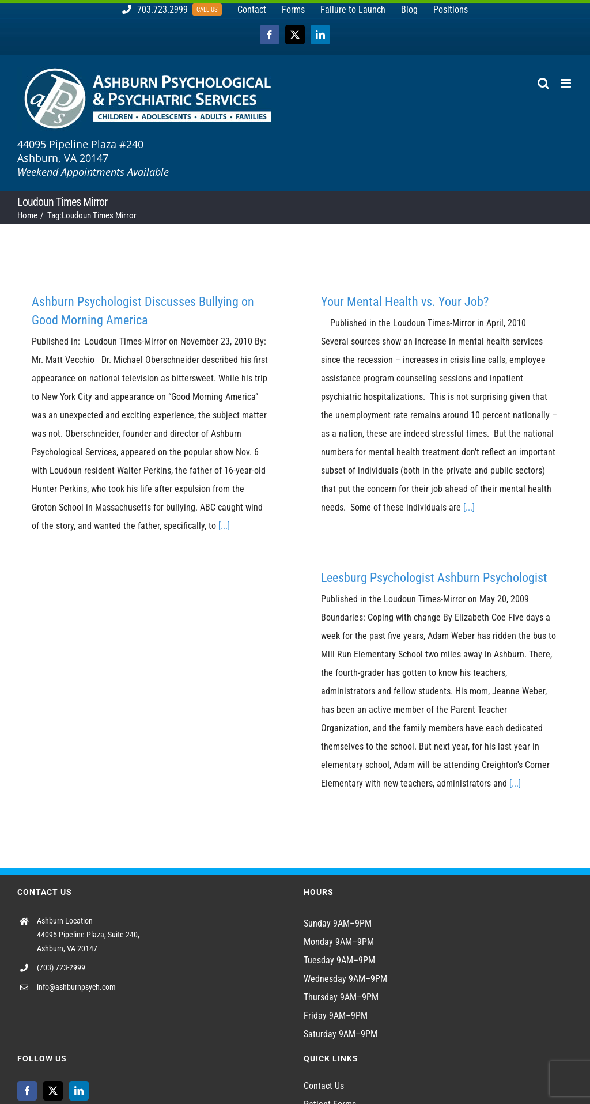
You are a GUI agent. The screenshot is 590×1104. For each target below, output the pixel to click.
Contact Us (324, 1085)
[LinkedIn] (79, 1091)
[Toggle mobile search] (543, 83)
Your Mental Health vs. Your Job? (405, 301)
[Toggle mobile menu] (567, 83)
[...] (224, 525)
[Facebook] (27, 1091)
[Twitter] (53, 1091)
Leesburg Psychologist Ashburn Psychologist (434, 577)
